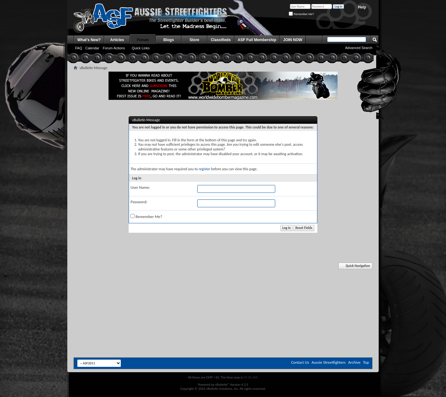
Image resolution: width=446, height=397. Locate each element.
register (204, 169)
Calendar (92, 48)
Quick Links (141, 48)
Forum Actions (114, 48)
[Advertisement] (223, 282)
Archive (354, 362)
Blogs (169, 40)
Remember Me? (301, 14)
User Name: (140, 187)
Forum (143, 40)
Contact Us (300, 362)
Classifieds (221, 40)
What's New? (89, 40)
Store (194, 40)
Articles (117, 40)
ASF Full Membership (257, 40)
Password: (139, 201)
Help (362, 7)
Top (366, 362)
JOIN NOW (292, 40)
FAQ (78, 48)
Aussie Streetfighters (329, 362)
